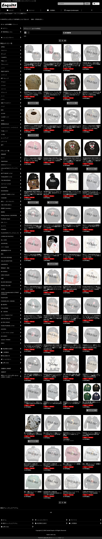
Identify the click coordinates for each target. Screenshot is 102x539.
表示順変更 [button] (67, 33)
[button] (92, 10)
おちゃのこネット (48, 537)
